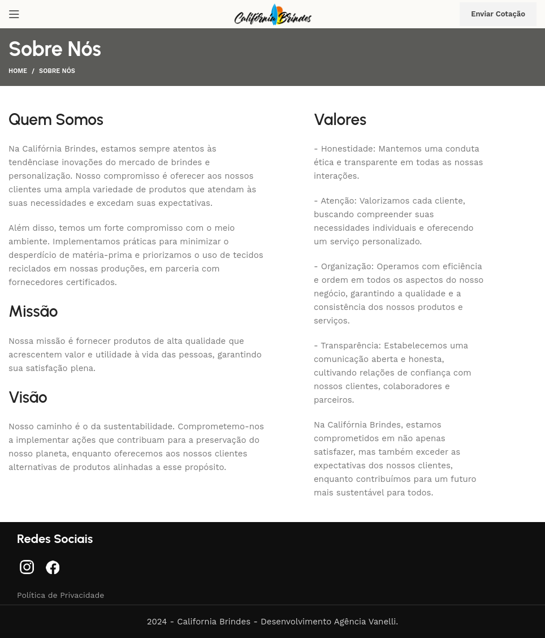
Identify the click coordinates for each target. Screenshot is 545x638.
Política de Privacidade (60, 595)
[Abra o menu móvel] (14, 14)
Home (17, 71)
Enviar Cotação (498, 14)
